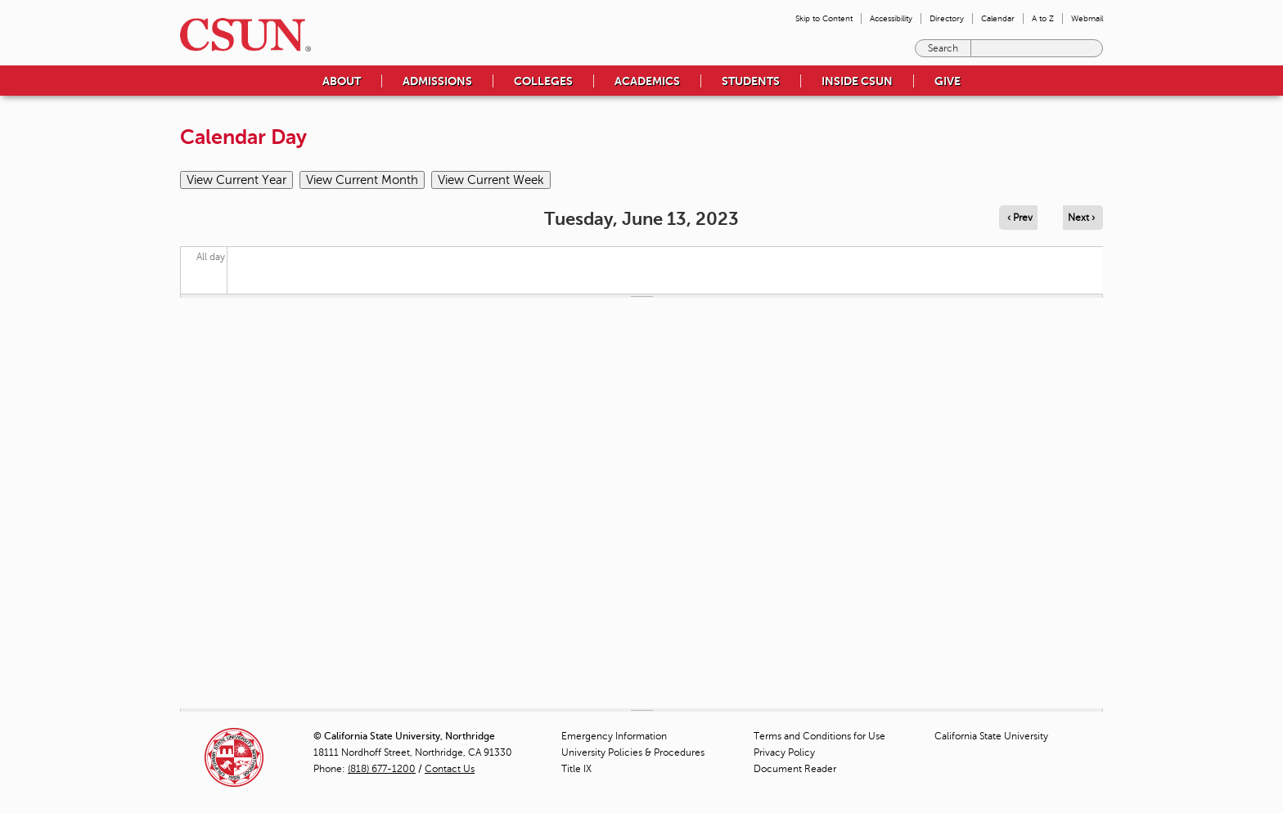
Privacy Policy (784, 752)
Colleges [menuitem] (543, 81)
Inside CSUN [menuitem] (857, 81)
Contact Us (450, 769)
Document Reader (795, 769)
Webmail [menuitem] (1087, 18)
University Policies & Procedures (633, 752)
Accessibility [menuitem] (891, 18)
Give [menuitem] (947, 81)
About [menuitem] (341, 81)
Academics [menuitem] (647, 81)
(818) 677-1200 (382, 769)
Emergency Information (614, 736)
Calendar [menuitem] (998, 18)
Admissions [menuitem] (437, 81)
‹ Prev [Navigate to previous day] (1020, 217)
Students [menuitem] (751, 81)
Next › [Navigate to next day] (1081, 217)
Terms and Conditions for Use (819, 736)
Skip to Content (824, 18)
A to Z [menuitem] (1043, 18)
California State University (991, 736)
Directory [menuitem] (947, 18)
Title (576, 769)
